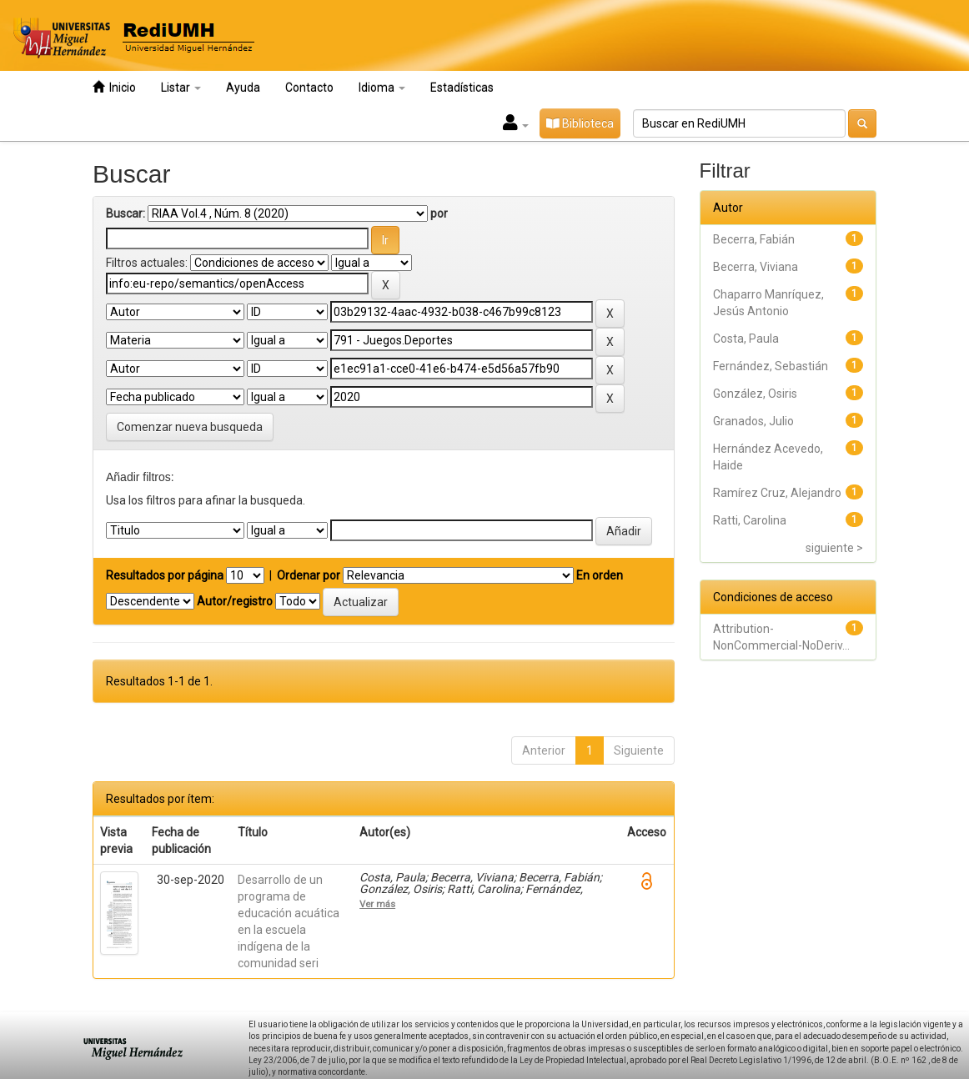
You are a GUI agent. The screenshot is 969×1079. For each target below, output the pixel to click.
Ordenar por (308, 575)
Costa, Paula (746, 338)
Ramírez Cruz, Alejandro (777, 492)
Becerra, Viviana (755, 267)
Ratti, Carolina (749, 520)
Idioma (382, 87)
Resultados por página (164, 575)
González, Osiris (755, 393)
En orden (599, 575)
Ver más (377, 904)
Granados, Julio (753, 421)
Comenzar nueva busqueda (190, 427)
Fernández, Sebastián (770, 366)
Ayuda (243, 87)
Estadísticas (462, 87)
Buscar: (125, 213)
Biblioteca (580, 123)
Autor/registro (235, 601)
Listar (181, 87)
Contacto (309, 87)
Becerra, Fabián (754, 239)
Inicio (114, 87)
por (439, 213)
